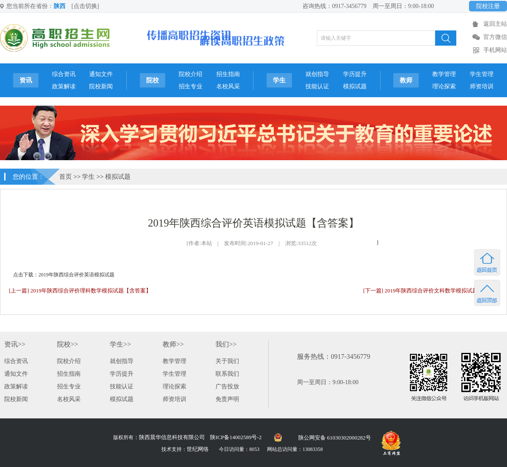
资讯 (25, 80)
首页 (65, 176)
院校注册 (488, 6)
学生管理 (481, 74)
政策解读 (64, 86)
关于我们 (227, 361)
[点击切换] (85, 6)
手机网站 (495, 50)
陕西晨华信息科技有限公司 (172, 437)
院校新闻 (101, 86)
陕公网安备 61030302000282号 (334, 437)
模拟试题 (355, 86)
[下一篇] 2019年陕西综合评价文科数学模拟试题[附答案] (430, 290)
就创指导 (317, 74)
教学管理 (444, 74)
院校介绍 (190, 74)
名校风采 (228, 86)
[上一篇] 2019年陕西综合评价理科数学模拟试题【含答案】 (80, 290)
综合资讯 (64, 74)
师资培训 (481, 86)
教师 (406, 80)
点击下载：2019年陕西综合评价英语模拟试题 (63, 275)
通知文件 (101, 74)
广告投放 (227, 386)
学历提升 (355, 74)
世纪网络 (198, 449)
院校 (152, 80)
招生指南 (228, 74)
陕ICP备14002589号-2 (236, 437)
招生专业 (190, 86)
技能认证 (317, 86)
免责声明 (227, 399)
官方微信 (495, 37)
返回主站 (495, 24)
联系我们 (227, 374)
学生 (279, 80)
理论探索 (444, 86)
